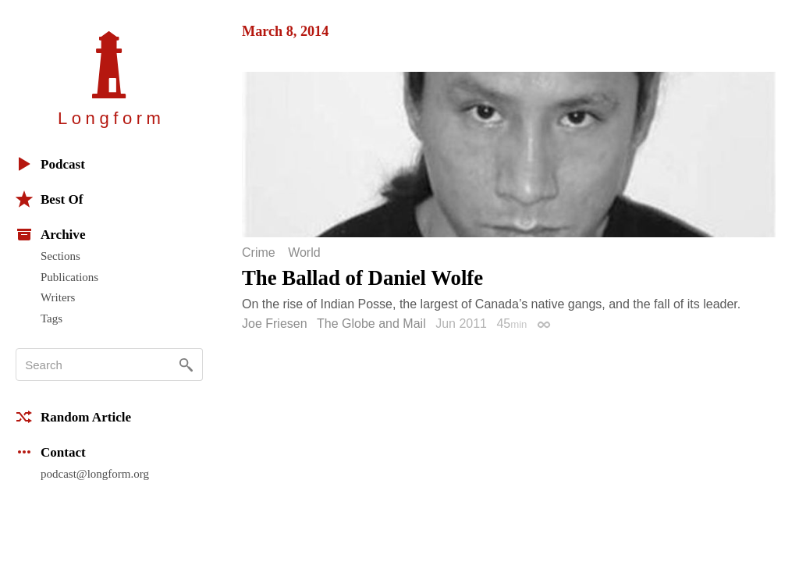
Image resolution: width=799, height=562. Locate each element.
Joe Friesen (274, 323)
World (304, 253)
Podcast (50, 164)
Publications (69, 277)
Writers (58, 297)
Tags (51, 318)
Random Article (73, 416)
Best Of (49, 199)
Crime (258, 253)
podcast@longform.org (95, 474)
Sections (60, 256)
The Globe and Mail (371, 323)
